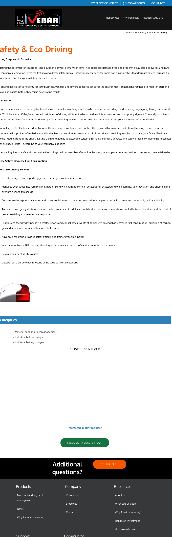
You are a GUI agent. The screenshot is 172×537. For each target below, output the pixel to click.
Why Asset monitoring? (128, 512)
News (20, 508)
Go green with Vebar (126, 529)
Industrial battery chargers (29, 337)
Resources (72, 495)
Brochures (71, 503)
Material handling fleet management (35, 331)
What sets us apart (125, 503)
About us (120, 495)
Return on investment (127, 520)
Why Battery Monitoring (30, 517)
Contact (70, 512)
